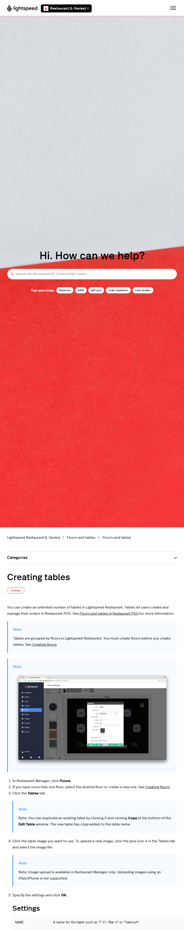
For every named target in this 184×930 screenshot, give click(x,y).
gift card (96, 290)
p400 (81, 290)
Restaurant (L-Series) (66, 8)
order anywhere (118, 290)
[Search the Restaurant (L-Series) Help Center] (92, 274)
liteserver (65, 290)
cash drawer (143, 290)
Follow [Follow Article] (15, 590)
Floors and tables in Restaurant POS (109, 613)
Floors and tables (81, 537)
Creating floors (44, 644)
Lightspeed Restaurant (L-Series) (33, 537)
